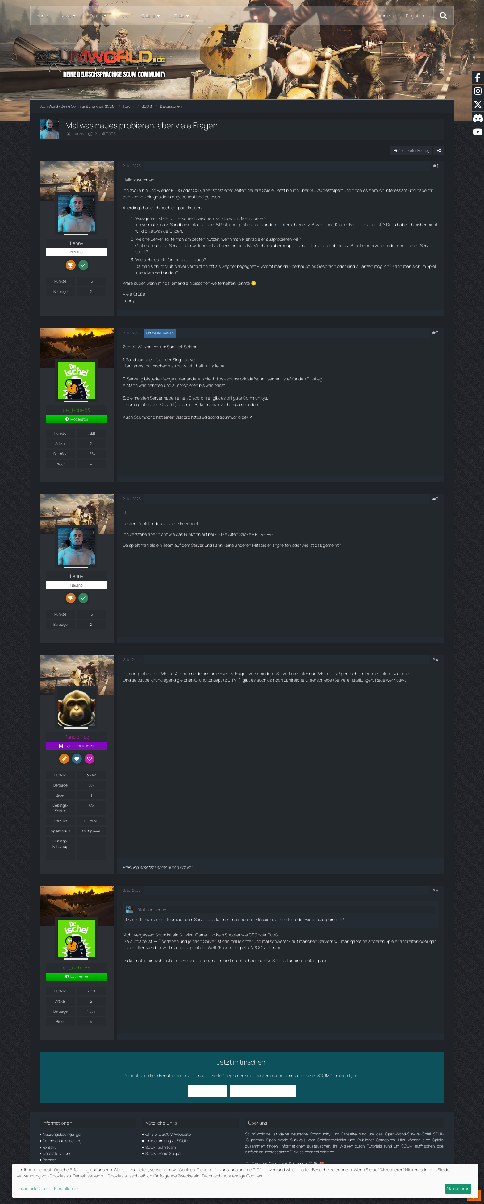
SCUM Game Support (164, 1153)
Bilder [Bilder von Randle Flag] (60, 795)
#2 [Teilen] (435, 333)
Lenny (78, 134)
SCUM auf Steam (160, 1147)
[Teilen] (438, 150)
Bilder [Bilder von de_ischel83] (60, 464)
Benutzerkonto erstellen (259, 1091)
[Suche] (443, 15)
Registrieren (418, 16)
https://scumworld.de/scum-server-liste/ (252, 379)
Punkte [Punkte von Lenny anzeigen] (60, 281)
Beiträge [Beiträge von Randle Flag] (60, 785)
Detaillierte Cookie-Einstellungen (48, 1188)
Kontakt (49, 1147)
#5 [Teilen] (435, 890)
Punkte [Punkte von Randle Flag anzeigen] (60, 775)
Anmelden (388, 16)
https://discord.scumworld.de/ (219, 417)
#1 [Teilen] (435, 166)
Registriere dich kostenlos (250, 1075)
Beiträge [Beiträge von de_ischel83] (60, 453)
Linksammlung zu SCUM (166, 1141)
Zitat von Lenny (151, 909)
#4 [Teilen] (435, 659)
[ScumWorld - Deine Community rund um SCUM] (241, 61)
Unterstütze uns (57, 1153)
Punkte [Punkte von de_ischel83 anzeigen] (60, 433)
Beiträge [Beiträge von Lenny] (60, 291)
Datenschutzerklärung (62, 1141)
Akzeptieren (457, 1188)
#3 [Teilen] (435, 499)
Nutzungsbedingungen (62, 1134)
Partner (49, 1160)
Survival (174, 347)
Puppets (241, 947)
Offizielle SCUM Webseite (168, 1134)
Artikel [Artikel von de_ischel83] (60, 443)
